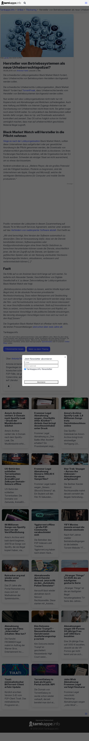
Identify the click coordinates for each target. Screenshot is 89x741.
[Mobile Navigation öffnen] (86, 3)
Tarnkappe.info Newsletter (39, 369)
